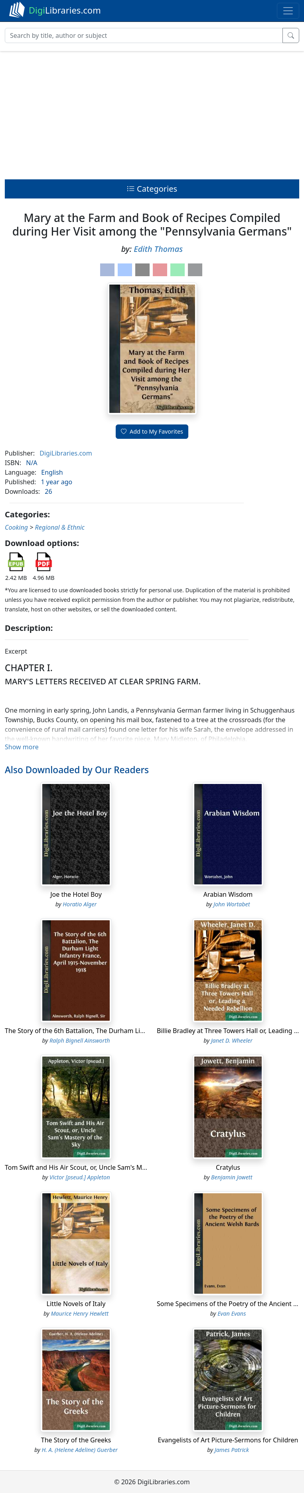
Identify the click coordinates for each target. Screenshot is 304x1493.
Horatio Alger (80, 904)
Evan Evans (231, 1313)
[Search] (144, 35)
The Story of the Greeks (76, 1440)
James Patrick (232, 1450)
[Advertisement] (152, 113)
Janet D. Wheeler (232, 1040)
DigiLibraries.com (65, 453)
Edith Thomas (158, 249)
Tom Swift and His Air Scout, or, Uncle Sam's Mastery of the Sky (98, 1167)
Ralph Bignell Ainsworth (79, 1040)
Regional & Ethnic (60, 527)
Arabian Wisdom (228, 894)
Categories (152, 188)
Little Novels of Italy (76, 1303)
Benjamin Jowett (231, 1177)
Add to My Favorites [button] (152, 431)
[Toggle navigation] (288, 11)
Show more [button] (22, 747)
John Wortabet (231, 904)
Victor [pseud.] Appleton (79, 1177)
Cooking (16, 527)
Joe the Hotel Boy (76, 894)
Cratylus (228, 1167)
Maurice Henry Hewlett (80, 1313)
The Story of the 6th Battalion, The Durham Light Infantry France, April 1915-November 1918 (143, 1030)
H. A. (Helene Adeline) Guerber (79, 1450)
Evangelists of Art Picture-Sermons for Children (228, 1440)
